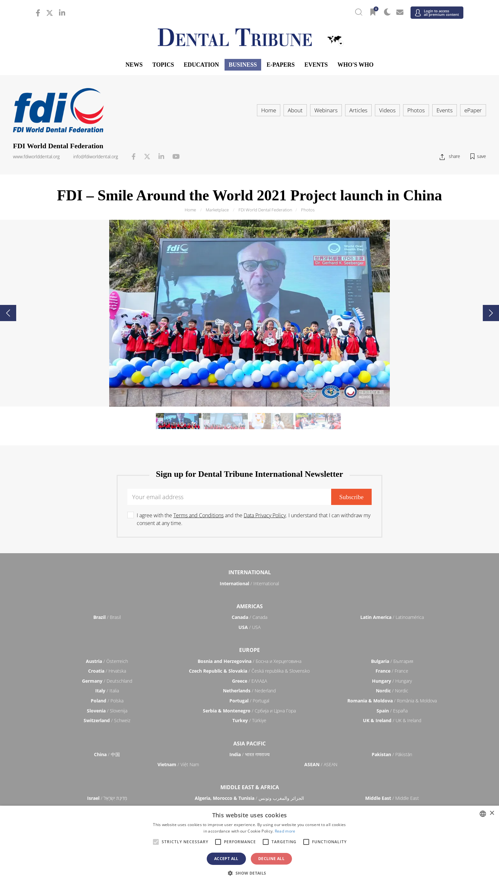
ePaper (473, 110)
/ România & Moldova (392, 701)
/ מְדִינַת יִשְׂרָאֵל (107, 798)
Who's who (355, 65)
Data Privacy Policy (265, 515)
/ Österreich (107, 661)
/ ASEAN (320, 764)
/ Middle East (392, 798)
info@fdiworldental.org (95, 156)
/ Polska (107, 701)
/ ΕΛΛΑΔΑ (249, 681)
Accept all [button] (226, 858)
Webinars (326, 110)
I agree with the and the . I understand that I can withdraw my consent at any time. (253, 519)
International (249, 572)
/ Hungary (392, 681)
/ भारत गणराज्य (249, 754)
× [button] (491, 813)
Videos (387, 110)
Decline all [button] (271, 858)
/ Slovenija (107, 711)
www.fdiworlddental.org (36, 156)
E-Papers (281, 65)
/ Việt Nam (178, 764)
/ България (392, 661)
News (134, 65)
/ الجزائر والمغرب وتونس (249, 798)
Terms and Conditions (198, 515)
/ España (392, 711)
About (295, 110)
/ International (249, 583)
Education (201, 65)
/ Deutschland (107, 681)
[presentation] (8, 313)
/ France (392, 671)
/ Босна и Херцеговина (249, 661)
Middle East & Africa (249, 787)
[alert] (249, 845)
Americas (250, 606)
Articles (358, 110)
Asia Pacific (249, 743)
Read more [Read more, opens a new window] (285, 831)
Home (268, 110)
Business (243, 65)
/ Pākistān (392, 754)
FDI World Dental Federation (265, 210)
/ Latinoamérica (392, 617)
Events (316, 65)
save (481, 156)
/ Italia (107, 691)
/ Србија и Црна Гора (249, 711)
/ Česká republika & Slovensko (249, 671)
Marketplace (217, 210)
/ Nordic (392, 691)
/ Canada (249, 617)
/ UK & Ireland (392, 720)
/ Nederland (249, 691)
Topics (163, 65)
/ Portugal (249, 701)
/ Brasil (107, 617)
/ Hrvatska (107, 671)
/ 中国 (107, 754)
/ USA (249, 627)
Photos (416, 110)
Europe (249, 650)
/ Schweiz (107, 720)
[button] (249, 873)
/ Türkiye (249, 720)
